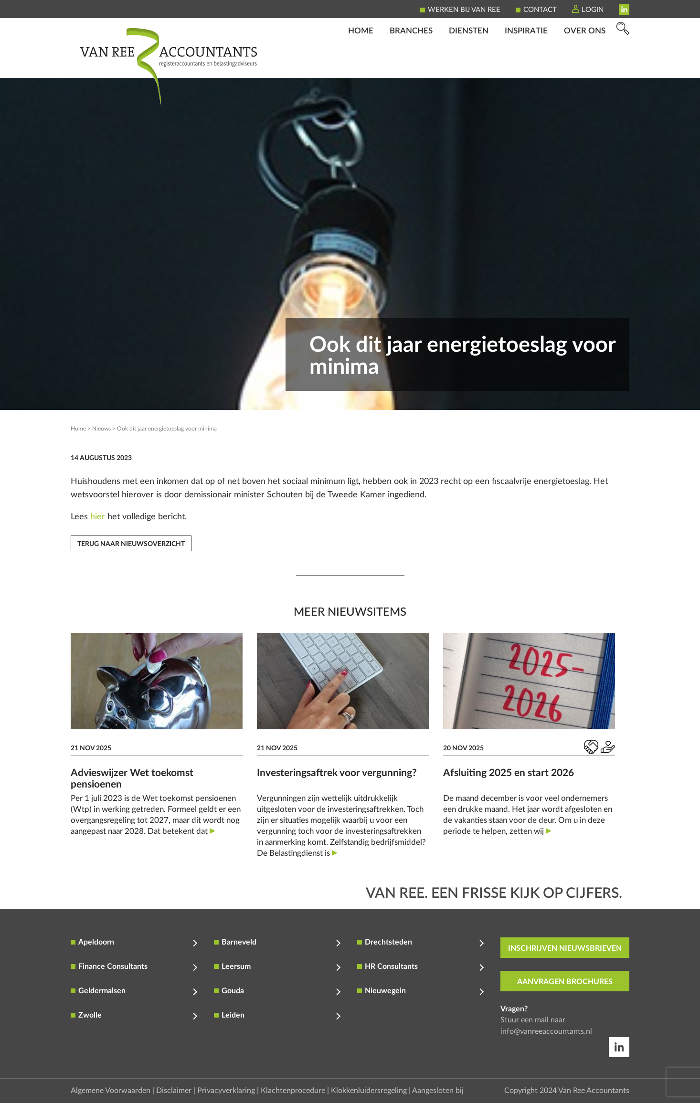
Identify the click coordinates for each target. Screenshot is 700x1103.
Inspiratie (526, 65)
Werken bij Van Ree (464, 9)
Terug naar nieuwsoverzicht (131, 544)
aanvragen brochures (565, 982)
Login (593, 9)
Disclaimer (173, 1090)
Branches (411, 65)
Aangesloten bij (438, 1090)
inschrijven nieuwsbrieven (565, 948)
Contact (540, 9)
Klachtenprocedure (293, 1090)
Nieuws (101, 428)
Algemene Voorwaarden (110, 1090)
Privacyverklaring (226, 1090)
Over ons (584, 65)
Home (360, 65)
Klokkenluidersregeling (369, 1090)
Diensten (468, 65)
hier (97, 517)
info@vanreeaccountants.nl (546, 1031)
